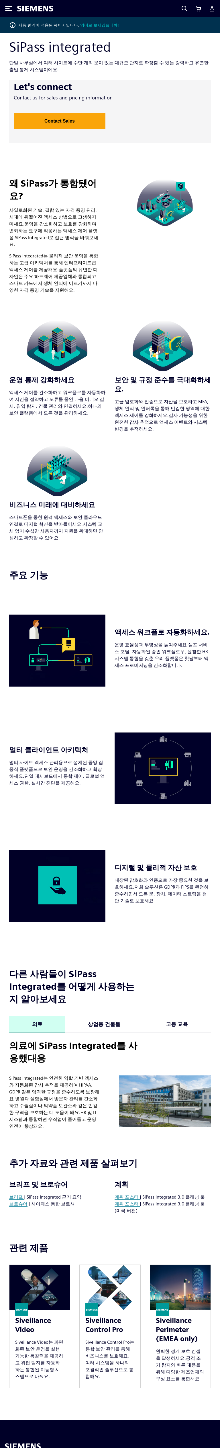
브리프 (16, 1197)
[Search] (184, 8)
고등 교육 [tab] (177, 1024)
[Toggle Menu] (9, 9)
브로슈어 (18, 1204)
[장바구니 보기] (198, 8)
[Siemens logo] (35, 8)
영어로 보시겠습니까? (99, 25)
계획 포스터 (127, 1197)
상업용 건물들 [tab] (104, 1024)
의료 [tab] (37, 1024)
